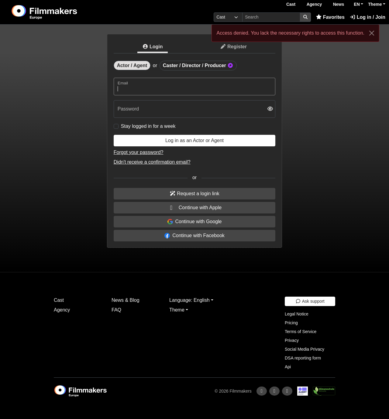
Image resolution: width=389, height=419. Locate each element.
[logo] (59, 12)
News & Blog (125, 300)
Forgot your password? (139, 152)
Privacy (292, 340)
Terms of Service (300, 331)
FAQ (116, 309)
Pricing (291, 322)
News (338, 4)
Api (288, 366)
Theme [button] (375, 4)
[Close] (371, 33)
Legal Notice (296, 314)
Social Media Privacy (304, 349)
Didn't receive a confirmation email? (152, 162)
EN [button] (357, 4)
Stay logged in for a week (148, 126)
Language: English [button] (189, 300)
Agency (314, 4)
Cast (290, 4)
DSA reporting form (303, 358)
